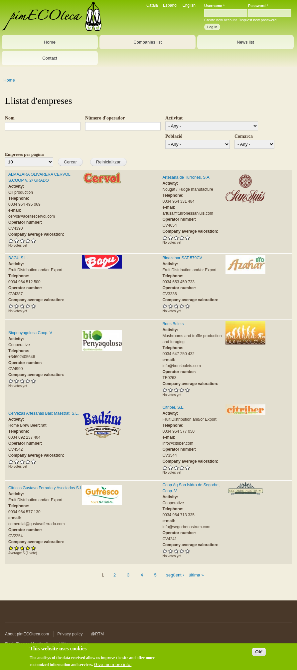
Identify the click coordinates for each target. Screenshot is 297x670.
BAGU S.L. (18, 258)
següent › (175, 574)
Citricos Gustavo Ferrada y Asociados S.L (45, 488)
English (189, 5)
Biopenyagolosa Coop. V (30, 333)
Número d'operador (105, 117)
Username (214, 6)
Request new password (257, 20)
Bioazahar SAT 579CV (182, 258)
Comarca (243, 136)
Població (173, 136)
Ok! (258, 654)
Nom (10, 117)
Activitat (174, 117)
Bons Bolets (173, 324)
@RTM (97, 634)
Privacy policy (70, 634)
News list (245, 42)
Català (152, 5)
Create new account (220, 20)
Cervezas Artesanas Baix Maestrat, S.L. (43, 413)
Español (170, 5)
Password (258, 6)
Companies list (147, 42)
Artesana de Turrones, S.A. (186, 177)
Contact (49, 58)
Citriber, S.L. (173, 407)
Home (50, 42)
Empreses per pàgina (24, 154)
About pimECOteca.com (27, 634)
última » (196, 574)
